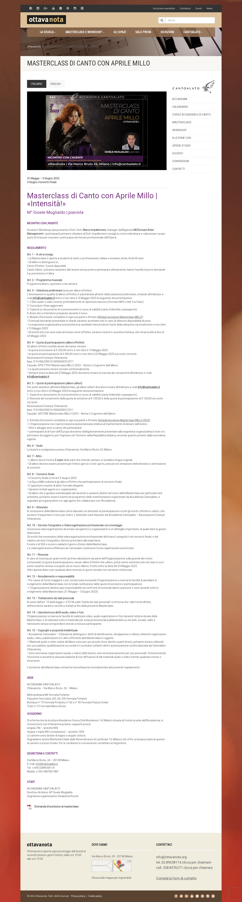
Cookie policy (95, 896)
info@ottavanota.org (171, 857)
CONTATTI (178, 168)
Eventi (198, 8)
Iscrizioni (167, 32)
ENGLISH (55, 83)
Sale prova (143, 32)
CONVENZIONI (180, 161)
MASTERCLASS (181, 122)
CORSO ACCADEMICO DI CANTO (191, 114)
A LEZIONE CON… (182, 137)
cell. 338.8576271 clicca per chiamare (184, 868)
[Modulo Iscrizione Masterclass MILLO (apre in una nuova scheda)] (120, 317)
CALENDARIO (180, 106)
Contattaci (185, 8)
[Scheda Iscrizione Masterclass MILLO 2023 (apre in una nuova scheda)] (124, 420)
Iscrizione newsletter (164, 8)
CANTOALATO (192, 32)
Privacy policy (78, 896)
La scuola (48, 32)
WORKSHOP (179, 130)
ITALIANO (36, 83)
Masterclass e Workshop (84, 32)
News (210, 8)
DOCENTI (177, 153)
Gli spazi (120, 32)
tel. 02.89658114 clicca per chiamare (183, 862)
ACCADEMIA (179, 99)
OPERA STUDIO (181, 145)
